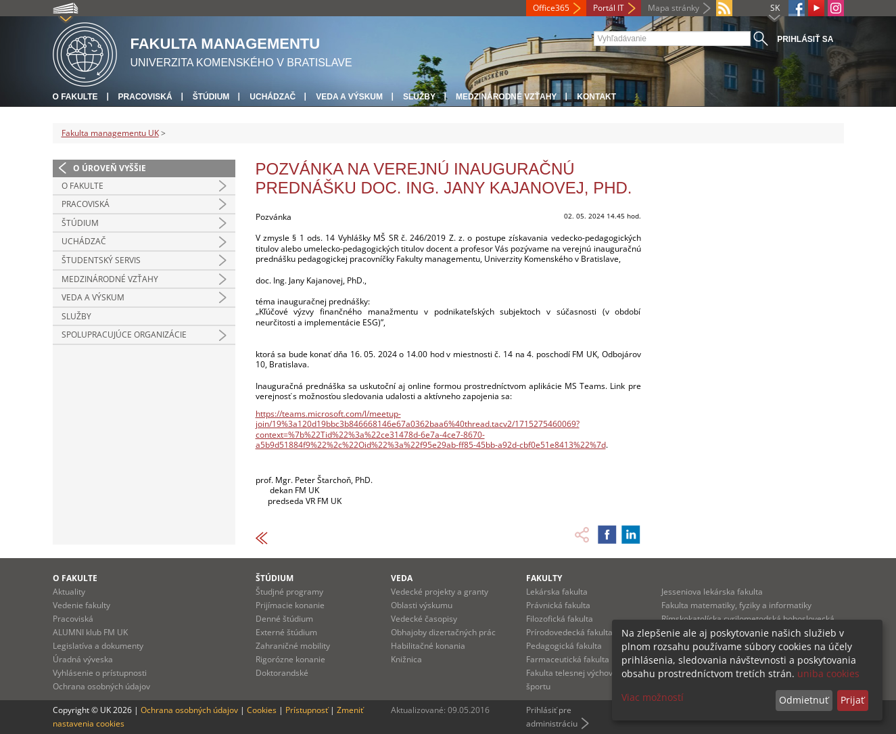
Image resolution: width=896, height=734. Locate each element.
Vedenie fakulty (81, 605)
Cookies (262, 710)
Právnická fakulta (558, 605)
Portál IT (608, 8)
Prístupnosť (306, 710)
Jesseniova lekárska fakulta (712, 591)
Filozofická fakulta (559, 618)
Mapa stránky (673, 8)
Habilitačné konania (428, 645)
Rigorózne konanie (290, 659)
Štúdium (211, 96)
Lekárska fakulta (557, 591)
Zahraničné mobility (293, 645)
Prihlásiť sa (805, 39)
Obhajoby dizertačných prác (443, 632)
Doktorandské (282, 673)
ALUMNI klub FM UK (90, 632)
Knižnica (406, 659)
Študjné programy (289, 591)
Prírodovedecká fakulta (569, 632)
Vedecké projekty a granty (439, 591)
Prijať (852, 699)
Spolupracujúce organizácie (124, 334)
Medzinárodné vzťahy (506, 96)
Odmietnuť (803, 699)
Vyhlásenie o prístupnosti (100, 673)
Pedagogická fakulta (564, 645)
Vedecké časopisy (424, 618)
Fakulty (544, 578)
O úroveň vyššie (109, 168)
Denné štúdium (284, 618)
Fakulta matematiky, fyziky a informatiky (736, 605)
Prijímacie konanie (290, 605)
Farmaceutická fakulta (567, 659)
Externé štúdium (286, 632)
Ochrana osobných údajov (101, 686)
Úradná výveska (83, 659)
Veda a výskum (349, 96)
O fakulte (75, 96)
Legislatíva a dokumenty (98, 645)
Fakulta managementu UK (110, 133)
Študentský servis (101, 260)
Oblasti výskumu (421, 605)
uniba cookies (828, 673)
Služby (419, 96)
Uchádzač (273, 96)
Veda (401, 578)
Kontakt (596, 96)
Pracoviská (145, 96)
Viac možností (652, 697)
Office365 (551, 8)
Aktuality (69, 591)
